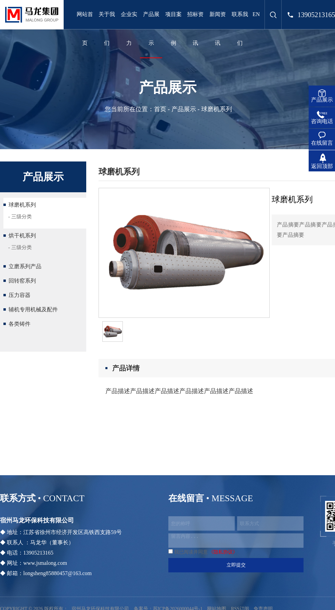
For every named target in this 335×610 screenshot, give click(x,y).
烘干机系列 (22, 235)
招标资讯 (195, 28)
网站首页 (85, 28)
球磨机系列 (22, 205)
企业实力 (129, 28)
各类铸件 (19, 324)
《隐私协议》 (223, 552)
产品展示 (151, 28)
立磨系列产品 (25, 266)
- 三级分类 (20, 216)
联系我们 (240, 28)
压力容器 (19, 295)
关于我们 (107, 28)
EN (256, 14)
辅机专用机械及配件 (33, 309)
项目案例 (173, 28)
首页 (160, 109)
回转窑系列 (22, 281)
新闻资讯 (217, 28)
